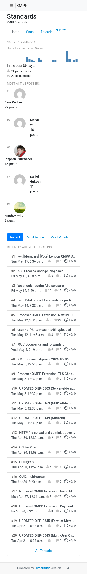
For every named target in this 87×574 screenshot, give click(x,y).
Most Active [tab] (35, 237)
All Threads (43, 551)
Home (14, 32)
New (61, 30)
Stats (30, 32)
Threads (46, 32)
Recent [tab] (15, 237)
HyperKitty (42, 568)
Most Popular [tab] (60, 237)
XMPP (21, 5)
